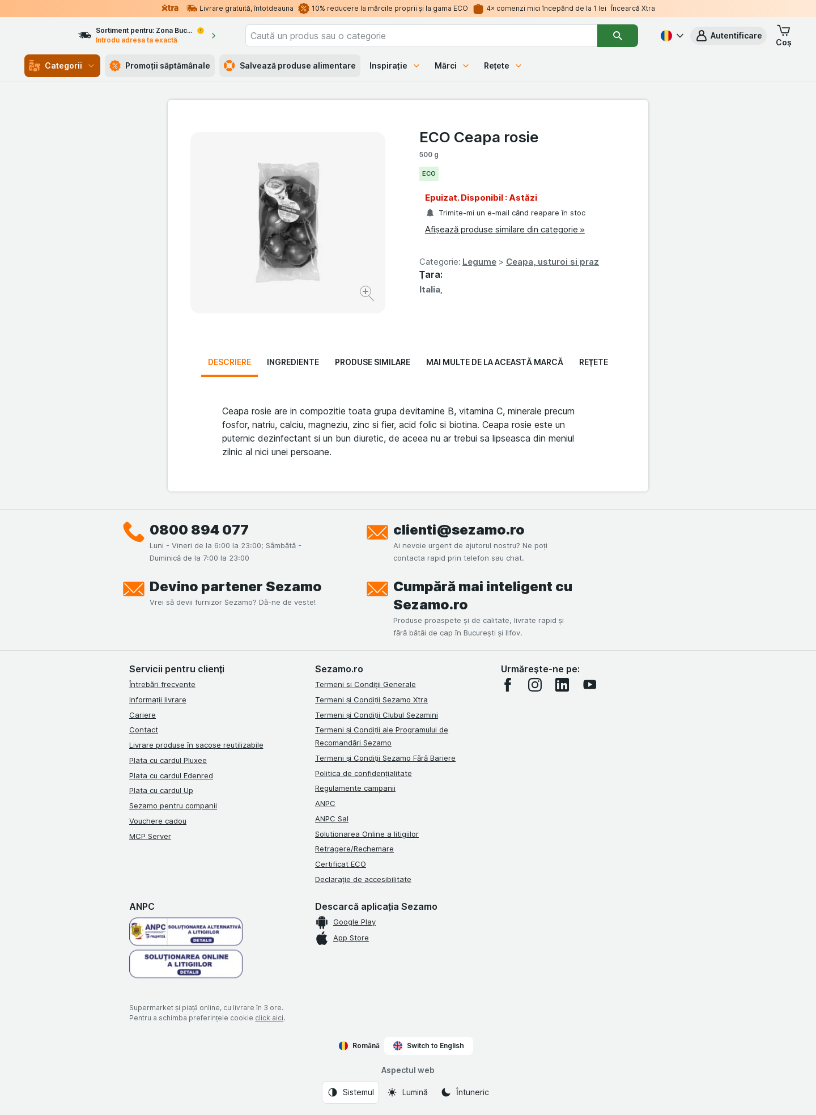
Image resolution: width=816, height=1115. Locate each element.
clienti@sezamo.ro (459, 530)
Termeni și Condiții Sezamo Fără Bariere (385, 757)
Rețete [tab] (594, 362)
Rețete (504, 65)
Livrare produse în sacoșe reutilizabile (196, 744)
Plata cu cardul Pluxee (168, 760)
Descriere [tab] (229, 362)
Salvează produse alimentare (290, 65)
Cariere (142, 714)
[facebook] (508, 685)
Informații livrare (157, 699)
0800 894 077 (199, 530)
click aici (269, 1018)
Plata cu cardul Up (161, 790)
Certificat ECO (340, 863)
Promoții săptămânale (159, 65)
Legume (479, 261)
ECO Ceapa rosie (479, 137)
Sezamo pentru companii (173, 805)
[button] (728, 36)
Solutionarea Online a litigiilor (367, 833)
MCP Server (150, 836)
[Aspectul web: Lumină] (407, 1092)
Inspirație (395, 65)
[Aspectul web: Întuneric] (464, 1092)
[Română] (671, 35)
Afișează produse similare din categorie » (505, 229)
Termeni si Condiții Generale (365, 684)
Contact (143, 729)
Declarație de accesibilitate (363, 879)
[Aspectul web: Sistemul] (350, 1092)
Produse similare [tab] (372, 362)
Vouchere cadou (157, 820)
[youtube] (589, 685)
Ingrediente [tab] (293, 362)
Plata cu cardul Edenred (171, 775)
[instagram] (535, 685)
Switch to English (428, 1045)
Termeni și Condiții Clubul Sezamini (376, 714)
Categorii (62, 65)
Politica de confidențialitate (363, 773)
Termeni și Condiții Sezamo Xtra (371, 699)
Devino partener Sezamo (236, 586)
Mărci (452, 65)
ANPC (325, 803)
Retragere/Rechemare (354, 848)
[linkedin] (562, 685)
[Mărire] (368, 295)
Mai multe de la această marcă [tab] (494, 362)
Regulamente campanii (355, 787)
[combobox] (438, 35)
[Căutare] (618, 35)
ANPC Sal (331, 818)
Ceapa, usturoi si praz (552, 261)
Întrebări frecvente (162, 684)
